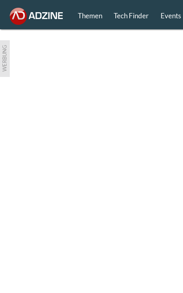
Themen (90, 15)
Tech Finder (131, 15)
